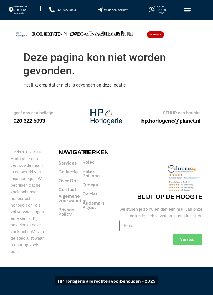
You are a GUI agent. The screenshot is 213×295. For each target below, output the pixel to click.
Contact (68, 189)
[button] (187, 10)
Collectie (68, 172)
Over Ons (68, 181)
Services (68, 163)
